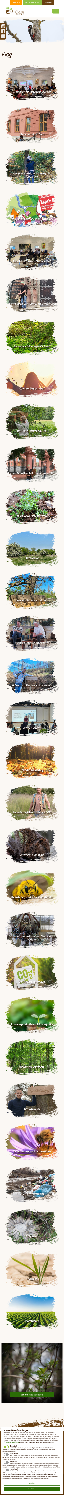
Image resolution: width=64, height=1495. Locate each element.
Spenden (16, 2)
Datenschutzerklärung (12, 1442)
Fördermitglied (32, 2)
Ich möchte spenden (32, 1395)
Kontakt (48, 2)
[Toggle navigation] (55, 11)
